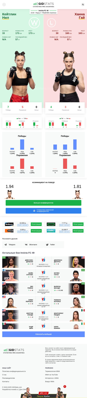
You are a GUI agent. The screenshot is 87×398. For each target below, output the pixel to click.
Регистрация (36, 224)
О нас (4, 375)
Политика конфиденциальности (14, 371)
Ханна (80, 15)
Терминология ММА (52, 371)
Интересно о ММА (52, 378)
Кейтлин (9, 15)
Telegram (12, 245)
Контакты (5, 381)
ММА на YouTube (51, 375)
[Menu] (4, 4)
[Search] (83, 4)
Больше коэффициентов (43, 203)
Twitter (52, 245)
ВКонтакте (33, 245)
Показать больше (43, 334)
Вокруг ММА (49, 381)
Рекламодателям (8, 378)
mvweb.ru (14, 389)
